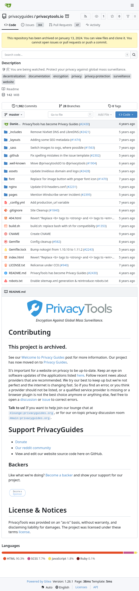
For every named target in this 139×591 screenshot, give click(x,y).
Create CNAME (41, 234)
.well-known (17, 163)
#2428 (84, 171)
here (80, 375)
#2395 (86, 195)
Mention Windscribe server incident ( (56, 195)
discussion (28, 399)
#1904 (91, 163)
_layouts (14, 140)
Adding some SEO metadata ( (51, 140)
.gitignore (15, 210)
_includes (15, 132)
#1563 (89, 148)
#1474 (75, 140)
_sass (12, 148)
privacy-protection (97, 76)
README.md (17, 273)
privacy (77, 76)
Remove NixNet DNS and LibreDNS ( (56, 132)
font (12, 179)
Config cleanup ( (42, 242)
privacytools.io (49, 16)
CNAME (14, 234)
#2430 (84, 124)
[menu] (46, 587)
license (24, 532)
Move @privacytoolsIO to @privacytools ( (59, 163)
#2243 (88, 249)
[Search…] (133, 55)
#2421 (84, 132)
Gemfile (14, 242)
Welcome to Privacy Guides (43, 357)
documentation (39, 76)
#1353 (101, 226)
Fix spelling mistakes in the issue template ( (61, 155)
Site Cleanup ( (40, 210)
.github (14, 155)
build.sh (14, 226)
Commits (24, 106)
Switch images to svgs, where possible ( (58, 148)
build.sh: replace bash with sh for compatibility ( (64, 226)
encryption (60, 76)
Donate (21, 442)
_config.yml (17, 202)
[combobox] (70, 114)
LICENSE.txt (17, 265)
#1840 (53, 210)
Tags (114, 106)
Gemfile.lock (17, 249)
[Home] (8, 5)
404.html (15, 218)
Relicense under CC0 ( (46, 265)
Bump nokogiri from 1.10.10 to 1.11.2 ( (57, 249)
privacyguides (20, 16)
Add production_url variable (50, 202)
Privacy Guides (55, 362)
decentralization (14, 76)
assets (13, 171)
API (95, 587)
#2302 (95, 155)
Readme (10, 89)
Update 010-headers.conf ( (49, 187)
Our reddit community (33, 447)
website (8, 82)
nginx (13, 187)
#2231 (71, 187)
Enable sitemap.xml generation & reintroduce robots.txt (69, 281)
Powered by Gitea (39, 581)
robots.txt (15, 281)
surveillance (122, 76)
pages (13, 195)
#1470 (102, 179)
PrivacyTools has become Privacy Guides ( (51, 124)
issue (46, 399)
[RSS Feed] (85, 16)
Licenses (81, 587)
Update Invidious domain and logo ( (55, 171)
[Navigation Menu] (132, 5)
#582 (56, 242)
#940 (63, 265)
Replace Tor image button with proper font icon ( (64, 179)
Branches (69, 106)
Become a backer (59, 475)
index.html (16, 257)
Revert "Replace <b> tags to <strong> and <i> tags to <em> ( (72, 218)
